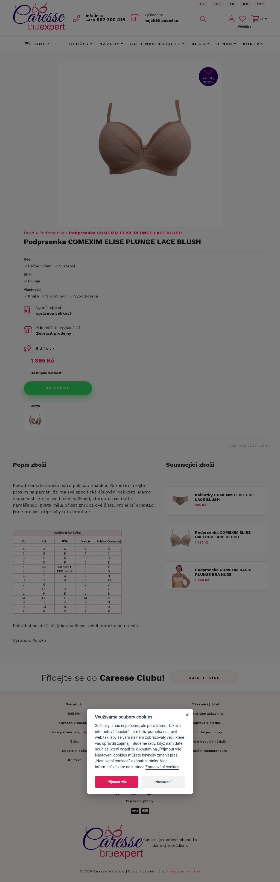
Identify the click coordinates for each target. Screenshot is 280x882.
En (201, 3)
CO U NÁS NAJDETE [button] (156, 44)
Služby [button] (79, 44)
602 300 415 (106, 19)
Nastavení (163, 782)
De (245, 3)
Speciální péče (74, 751)
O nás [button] (224, 44)
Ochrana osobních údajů (147, 871)
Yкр (260, 3)
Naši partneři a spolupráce (74, 732)
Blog (199, 44)
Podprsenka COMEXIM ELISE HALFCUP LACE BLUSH (223, 534)
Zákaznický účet (205, 704)
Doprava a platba (205, 723)
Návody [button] (110, 44)
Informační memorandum (206, 751)
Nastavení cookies (185, 871)
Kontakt (255, 44)
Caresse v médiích (74, 723)
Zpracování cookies (162, 767)
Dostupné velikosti (46, 373)
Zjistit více (204, 678)
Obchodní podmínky (205, 732)
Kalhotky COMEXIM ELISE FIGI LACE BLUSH (224, 497)
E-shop (37, 44)
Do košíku (58, 388)
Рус (216, 3)
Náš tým (74, 713)
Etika (74, 741)
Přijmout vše (116, 782)
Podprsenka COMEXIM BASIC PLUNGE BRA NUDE (223, 572)
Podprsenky (51, 232)
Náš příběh (74, 704)
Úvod (29, 232)
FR (231, 3)
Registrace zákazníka (205, 713)
